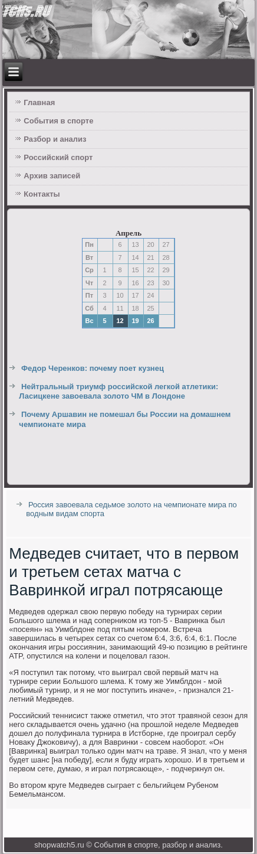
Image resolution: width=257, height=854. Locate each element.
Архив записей (52, 175)
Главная (39, 102)
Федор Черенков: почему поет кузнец (92, 368)
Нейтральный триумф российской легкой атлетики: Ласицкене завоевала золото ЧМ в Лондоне (118, 391)
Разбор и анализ (55, 139)
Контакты (42, 194)
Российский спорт (58, 157)
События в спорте (58, 120)
